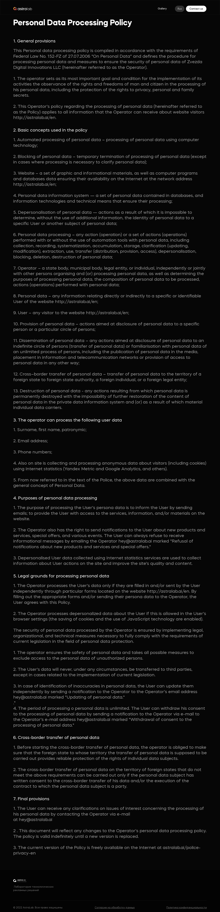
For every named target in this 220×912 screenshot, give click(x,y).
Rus (180, 9)
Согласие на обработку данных (115, 908)
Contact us (196, 9)
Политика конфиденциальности (186, 908)
